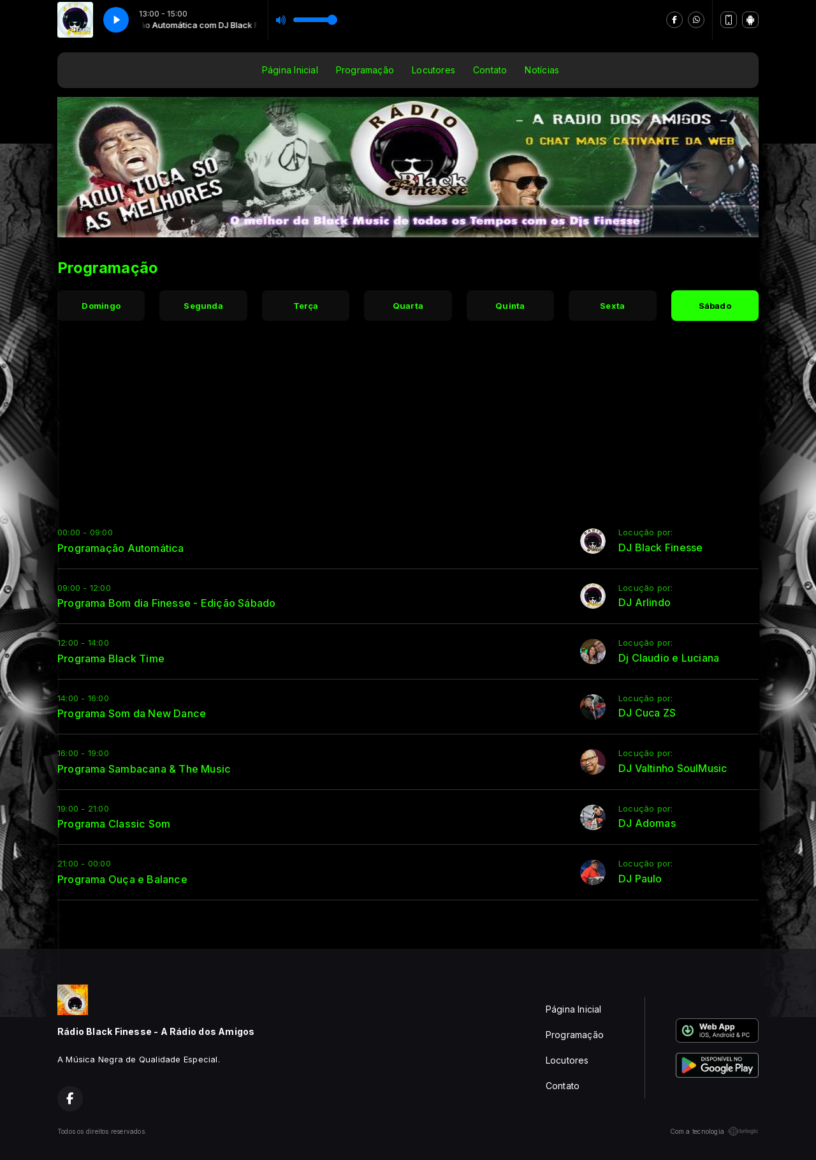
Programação (365, 69)
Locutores (433, 69)
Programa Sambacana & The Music (144, 768)
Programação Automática (120, 548)
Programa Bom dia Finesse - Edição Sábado (166, 603)
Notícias (542, 69)
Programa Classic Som (113, 823)
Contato (490, 69)
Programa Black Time (110, 658)
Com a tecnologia (714, 1131)
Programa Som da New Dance (131, 713)
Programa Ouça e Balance (122, 879)
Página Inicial (290, 69)
